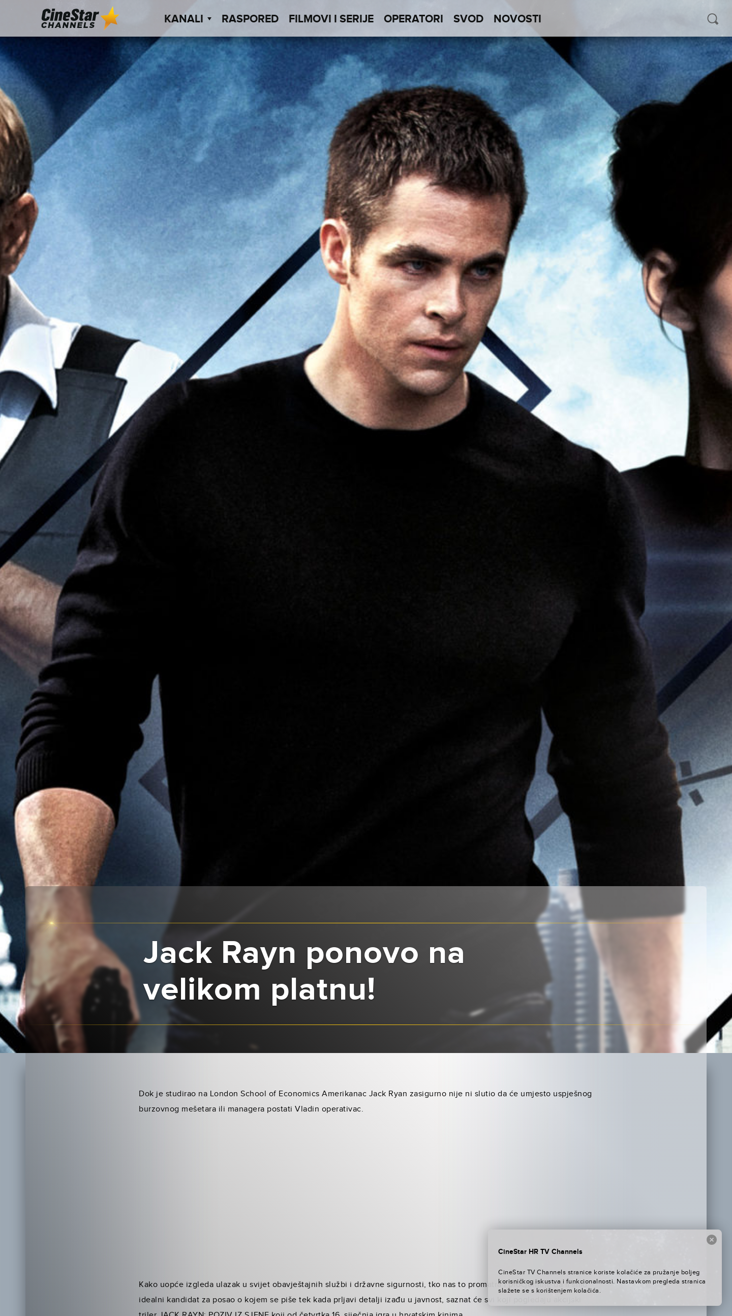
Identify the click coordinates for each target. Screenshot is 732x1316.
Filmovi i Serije (331, 19)
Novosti (517, 19)
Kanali (187, 19)
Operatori (413, 19)
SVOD (468, 19)
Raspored (250, 19)
